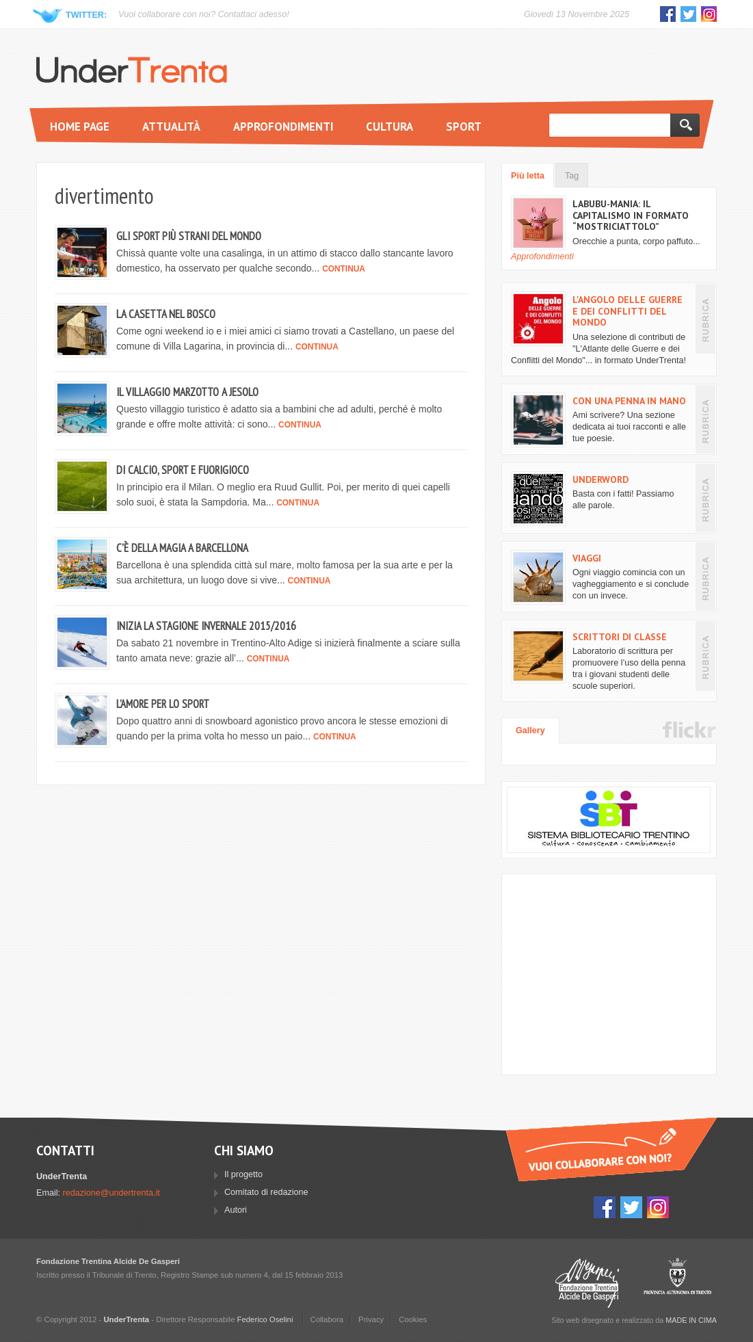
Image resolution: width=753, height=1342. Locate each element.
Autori (235, 1210)
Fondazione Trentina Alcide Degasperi (587, 1282)
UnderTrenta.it (131, 70)
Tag (572, 176)
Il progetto (243, 1174)
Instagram (709, 14)
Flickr (689, 730)
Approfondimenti (283, 126)
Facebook (668, 14)
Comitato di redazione (266, 1192)
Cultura (389, 126)
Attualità (171, 126)
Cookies (413, 1319)
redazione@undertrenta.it (111, 1193)
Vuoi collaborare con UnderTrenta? (611, 1149)
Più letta (527, 176)
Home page (79, 126)
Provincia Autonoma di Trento (677, 1282)
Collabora (327, 1319)
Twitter (688, 14)
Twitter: (86, 15)
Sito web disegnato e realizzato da (634, 1320)
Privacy (371, 1319)
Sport (463, 126)
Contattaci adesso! (253, 14)
